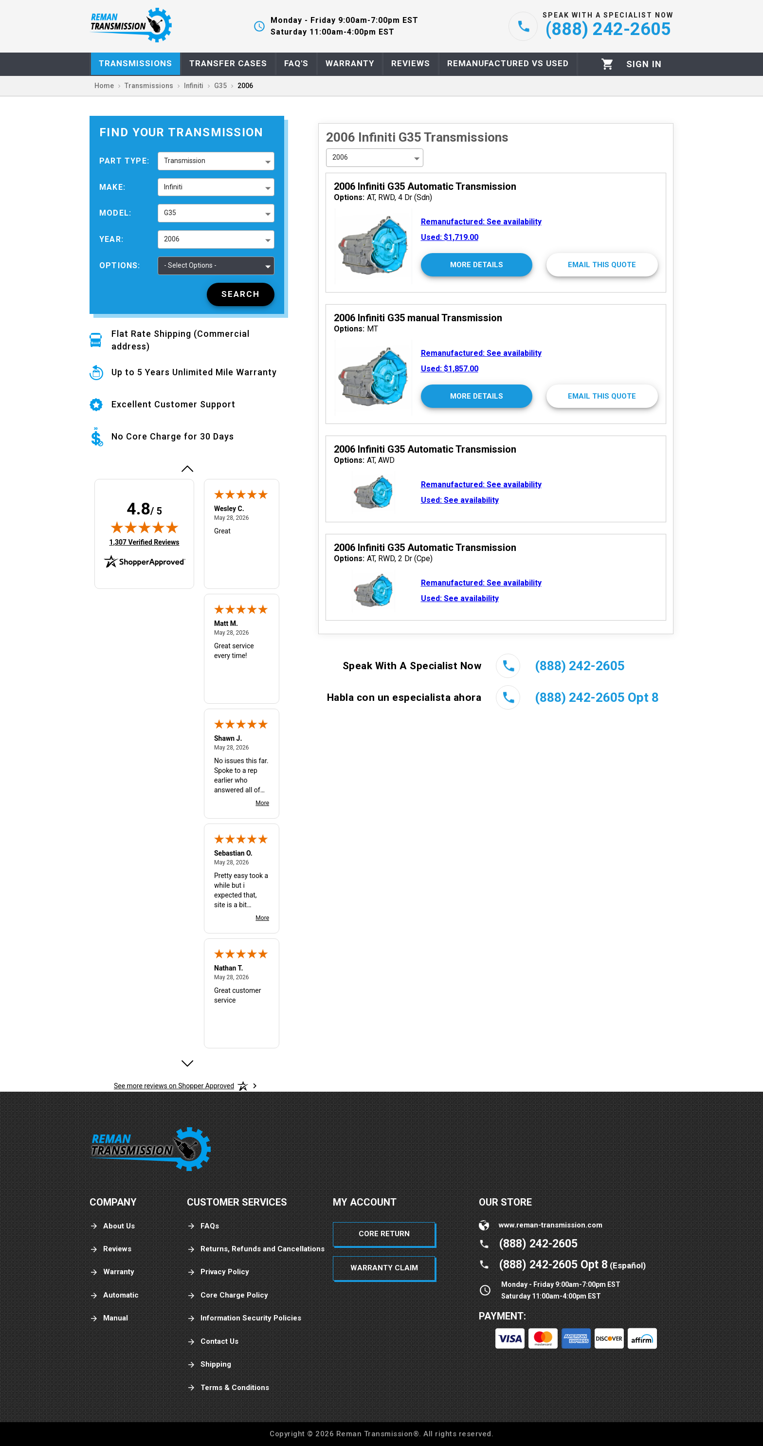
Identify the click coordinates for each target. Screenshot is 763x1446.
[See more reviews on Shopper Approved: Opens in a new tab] (174, 1085)
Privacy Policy (218, 1272)
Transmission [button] (184, 161)
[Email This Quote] (602, 264)
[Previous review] (187, 468)
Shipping (209, 1364)
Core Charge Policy (227, 1295)
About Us (112, 1226)
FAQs (203, 1226)
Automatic (114, 1295)
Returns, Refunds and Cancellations (256, 1249)
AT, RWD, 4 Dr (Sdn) (383, 197)
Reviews (110, 1249)
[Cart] (607, 64)
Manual (109, 1318)
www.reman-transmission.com (550, 1225)
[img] (144, 527)
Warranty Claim (384, 1267)
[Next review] (187, 1063)
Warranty (112, 1272)
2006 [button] (172, 239)
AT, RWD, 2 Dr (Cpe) (383, 558)
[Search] (240, 294)
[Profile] (644, 64)
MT (356, 328)
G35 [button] (170, 213)
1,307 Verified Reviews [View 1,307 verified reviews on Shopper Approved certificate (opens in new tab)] (144, 541)
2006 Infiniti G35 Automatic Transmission (425, 186)
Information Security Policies (244, 1318)
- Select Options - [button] (190, 265)
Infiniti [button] (173, 187)
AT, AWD (364, 460)
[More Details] (476, 264)
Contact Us (212, 1341)
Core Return (384, 1233)
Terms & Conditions (228, 1387)
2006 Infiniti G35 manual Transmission (418, 318)
